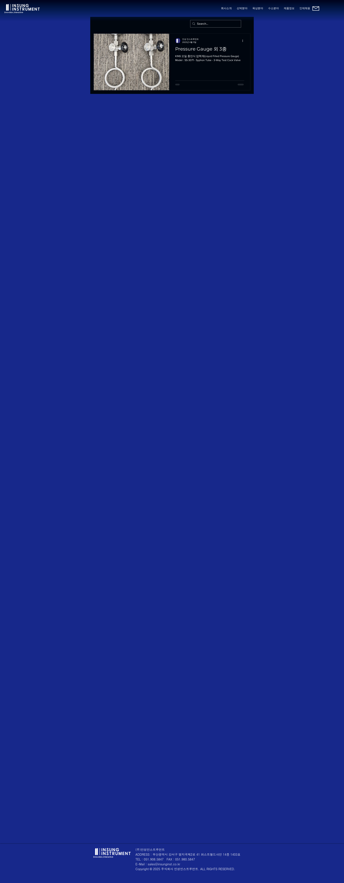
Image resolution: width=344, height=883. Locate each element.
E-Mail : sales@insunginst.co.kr (157, 864)
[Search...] (215, 23)
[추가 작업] (244, 41)
